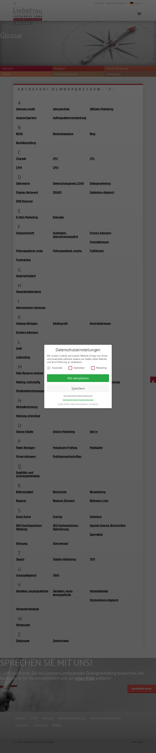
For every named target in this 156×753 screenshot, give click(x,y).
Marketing (99, 368)
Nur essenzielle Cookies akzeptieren (78, 395)
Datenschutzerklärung (79, 404)
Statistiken (77, 368)
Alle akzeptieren (78, 378)
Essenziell (54, 368)
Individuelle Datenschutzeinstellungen (78, 400)
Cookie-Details (63, 404)
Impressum (93, 404)
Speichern (78, 388)
